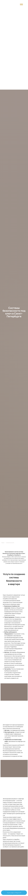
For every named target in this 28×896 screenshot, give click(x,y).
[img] (5, 4)
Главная (2, 542)
